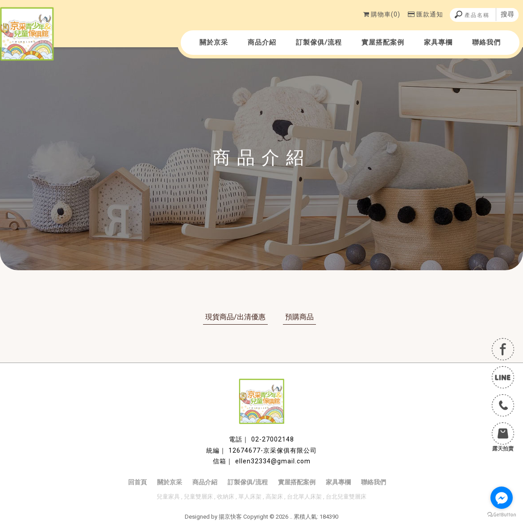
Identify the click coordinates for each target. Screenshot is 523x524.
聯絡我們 (486, 42)
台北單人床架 (304, 496)
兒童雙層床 (198, 496)
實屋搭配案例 (382, 42)
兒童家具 (168, 496)
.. (291, 516)
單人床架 (250, 496)
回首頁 (137, 482)
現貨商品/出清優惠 (235, 317)
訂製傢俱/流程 (319, 42)
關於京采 (213, 42)
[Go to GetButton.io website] (501, 515)
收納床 (225, 496)
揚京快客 (230, 516)
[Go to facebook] (501, 498)
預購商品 (299, 317)
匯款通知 (425, 14)
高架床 (274, 496)
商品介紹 (262, 42)
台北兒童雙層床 (346, 496)
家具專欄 (438, 42)
